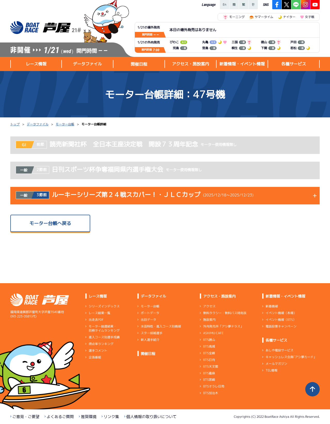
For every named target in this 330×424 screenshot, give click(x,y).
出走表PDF (96, 319)
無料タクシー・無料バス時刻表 (224, 313)
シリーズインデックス (104, 306)
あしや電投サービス (279, 350)
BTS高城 (209, 346)
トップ (15, 124)
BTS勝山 (209, 340)
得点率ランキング (101, 344)
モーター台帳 (65, 124)
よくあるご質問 (60, 416)
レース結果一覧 (99, 313)
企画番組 (95, 357)
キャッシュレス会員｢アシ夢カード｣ (290, 357)
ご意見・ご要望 (25, 416)
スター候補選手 (151, 333)
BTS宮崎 (209, 379)
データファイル (37, 124)
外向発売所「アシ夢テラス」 (223, 326)
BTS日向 (209, 360)
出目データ (148, 319)
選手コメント (98, 350)
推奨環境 (88, 416)
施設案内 (209, 319)
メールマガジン (276, 363)
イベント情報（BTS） (281, 319)
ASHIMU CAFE (213, 333)
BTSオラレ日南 (213, 386)
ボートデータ (150, 313)
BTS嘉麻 (209, 373)
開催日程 (139, 64)
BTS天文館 (210, 366)
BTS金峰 (209, 353)
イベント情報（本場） (281, 313)
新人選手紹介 (150, 340)
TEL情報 (271, 370)
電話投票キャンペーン (281, 326)
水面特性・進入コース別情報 (161, 326)
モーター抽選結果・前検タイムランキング (104, 328)
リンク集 (111, 416)
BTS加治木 (210, 393)
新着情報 (272, 306)
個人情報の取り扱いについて (151, 416)
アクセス (209, 306)
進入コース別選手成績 (104, 337)
